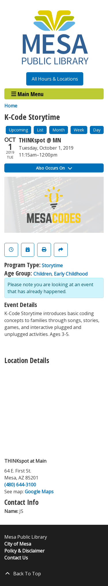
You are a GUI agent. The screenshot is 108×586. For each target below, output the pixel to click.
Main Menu (27, 94)
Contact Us (16, 558)
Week (79, 130)
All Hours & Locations (55, 79)
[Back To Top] (54, 573)
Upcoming (18, 130)
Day (97, 130)
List (40, 130)
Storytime (52, 265)
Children (42, 274)
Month (58, 130)
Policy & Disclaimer (24, 551)
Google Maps (39, 491)
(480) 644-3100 (20, 484)
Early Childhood (71, 274)
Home (10, 106)
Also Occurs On (54, 168)
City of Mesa (17, 544)
